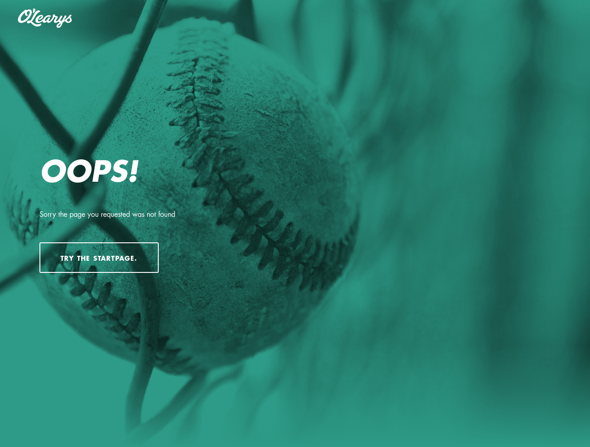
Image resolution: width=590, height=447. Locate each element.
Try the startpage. (99, 258)
